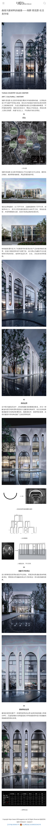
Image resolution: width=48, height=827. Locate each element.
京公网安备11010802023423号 (30, 824)
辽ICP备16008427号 (13, 824)
